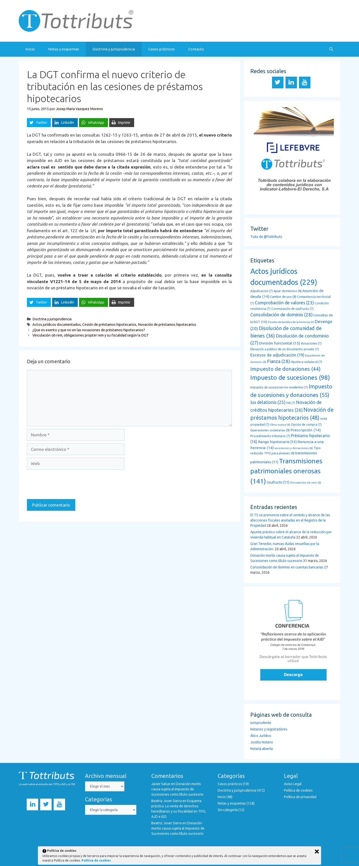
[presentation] (65, 484)
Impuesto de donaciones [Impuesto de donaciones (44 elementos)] (285, 369)
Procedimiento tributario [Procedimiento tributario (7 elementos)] (270, 436)
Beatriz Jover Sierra (166, 801)
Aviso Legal (293, 784)
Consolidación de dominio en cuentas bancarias (286, 567)
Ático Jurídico (260, 736)
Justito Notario (261, 742)
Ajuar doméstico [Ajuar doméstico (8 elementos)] (287, 291)
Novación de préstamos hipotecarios (167, 325)
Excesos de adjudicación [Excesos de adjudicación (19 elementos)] (277, 354)
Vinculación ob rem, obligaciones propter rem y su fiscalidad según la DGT (90, 335)
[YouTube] (304, 82)
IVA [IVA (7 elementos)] (290, 402)
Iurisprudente (260, 723)
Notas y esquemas (63, 49)
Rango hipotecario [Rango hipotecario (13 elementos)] (277, 442)
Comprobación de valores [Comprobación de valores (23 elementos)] (284, 302)
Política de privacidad (300, 797)
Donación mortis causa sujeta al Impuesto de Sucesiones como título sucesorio (177, 789)
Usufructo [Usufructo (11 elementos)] (278, 482)
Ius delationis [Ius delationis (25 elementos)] (267, 402)
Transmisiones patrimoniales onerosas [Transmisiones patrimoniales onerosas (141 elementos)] (286, 471)
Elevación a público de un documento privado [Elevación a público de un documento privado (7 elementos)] (284, 349)
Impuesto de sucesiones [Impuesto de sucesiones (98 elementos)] (290, 377)
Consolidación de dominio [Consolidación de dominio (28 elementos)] (281, 314)
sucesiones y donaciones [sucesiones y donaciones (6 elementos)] (293, 448)
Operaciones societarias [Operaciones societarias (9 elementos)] (270, 430)
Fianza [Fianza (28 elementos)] (278, 361)
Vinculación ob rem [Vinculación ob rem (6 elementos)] (305, 482)
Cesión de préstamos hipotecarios (109, 325)
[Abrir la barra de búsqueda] (331, 49)
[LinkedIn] (291, 82)
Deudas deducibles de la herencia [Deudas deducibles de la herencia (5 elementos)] (291, 322)
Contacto (196, 49)
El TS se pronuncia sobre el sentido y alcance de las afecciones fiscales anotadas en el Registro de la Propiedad (290, 520)
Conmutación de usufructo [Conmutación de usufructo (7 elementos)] (292, 308)
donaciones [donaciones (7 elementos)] (311, 343)
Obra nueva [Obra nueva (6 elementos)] (280, 424)
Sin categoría (228, 810)
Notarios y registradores (268, 729)
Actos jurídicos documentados (56, 325)
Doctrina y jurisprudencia (113, 49)
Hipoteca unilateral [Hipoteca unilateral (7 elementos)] (306, 361)
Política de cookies (298, 790)
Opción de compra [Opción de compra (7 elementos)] (306, 424)
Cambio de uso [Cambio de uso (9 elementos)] (283, 297)
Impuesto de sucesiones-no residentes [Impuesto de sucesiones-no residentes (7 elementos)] (279, 387)
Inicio (30, 49)
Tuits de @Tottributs (266, 237)
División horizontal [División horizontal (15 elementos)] (279, 343)
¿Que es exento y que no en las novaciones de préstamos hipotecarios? (88, 330)
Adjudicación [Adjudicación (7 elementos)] (261, 291)
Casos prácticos (161, 49)
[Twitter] (277, 82)
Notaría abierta (261, 749)
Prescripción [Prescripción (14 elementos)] (305, 430)
